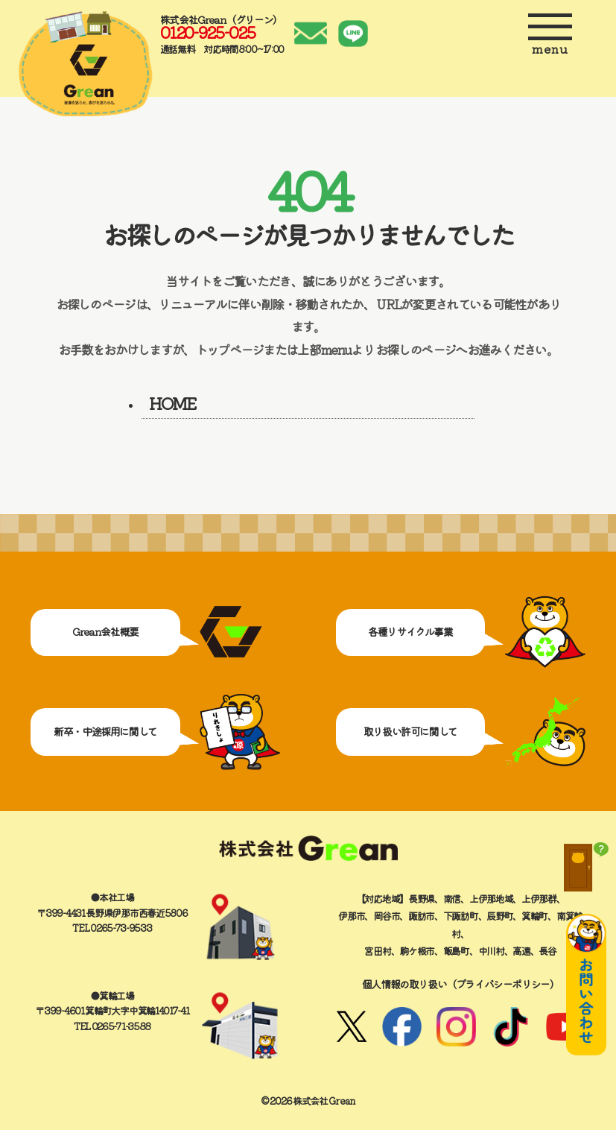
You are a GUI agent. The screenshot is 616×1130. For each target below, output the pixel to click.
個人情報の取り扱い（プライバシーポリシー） (460, 983)
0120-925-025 (207, 32)
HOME (172, 402)
